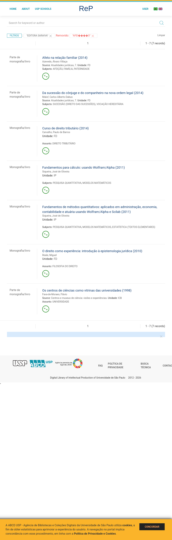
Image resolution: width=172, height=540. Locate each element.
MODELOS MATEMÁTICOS (97, 183)
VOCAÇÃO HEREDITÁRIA (109, 104)
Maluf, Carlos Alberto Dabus (57, 97)
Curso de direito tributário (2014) (65, 128)
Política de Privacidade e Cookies (95, 533)
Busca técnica (146, 365)
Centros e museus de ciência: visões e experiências (79, 298)
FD (89, 65)
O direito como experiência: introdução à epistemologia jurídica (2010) (92, 251)
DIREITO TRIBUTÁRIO (64, 143)
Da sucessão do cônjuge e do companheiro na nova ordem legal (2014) (92, 93)
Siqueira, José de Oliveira (55, 171)
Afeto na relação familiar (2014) (64, 57)
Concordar (152, 526)
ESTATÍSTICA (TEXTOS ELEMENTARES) (133, 227)
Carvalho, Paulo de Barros (56, 132)
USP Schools (43, 8)
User (145, 8)
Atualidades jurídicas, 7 (63, 65)
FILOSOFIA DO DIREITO (65, 266)
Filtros (14, 35)
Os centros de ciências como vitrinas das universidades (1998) (87, 290)
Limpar (161, 35)
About (26, 8)
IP (55, 175)
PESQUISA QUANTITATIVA (67, 183)
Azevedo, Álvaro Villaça (54, 61)
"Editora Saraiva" (39, 36)
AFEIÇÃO (58, 68)
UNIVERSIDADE (61, 301)
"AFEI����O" (83, 36)
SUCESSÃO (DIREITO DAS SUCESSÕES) (74, 104)
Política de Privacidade (115, 365)
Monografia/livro (20, 128)
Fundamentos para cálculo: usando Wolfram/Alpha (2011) (83, 167)
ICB (120, 298)
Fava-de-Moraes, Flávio (54, 294)
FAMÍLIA (68, 68)
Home (13, 8)
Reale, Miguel (49, 255)
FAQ (100, 365)
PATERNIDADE (81, 68)
